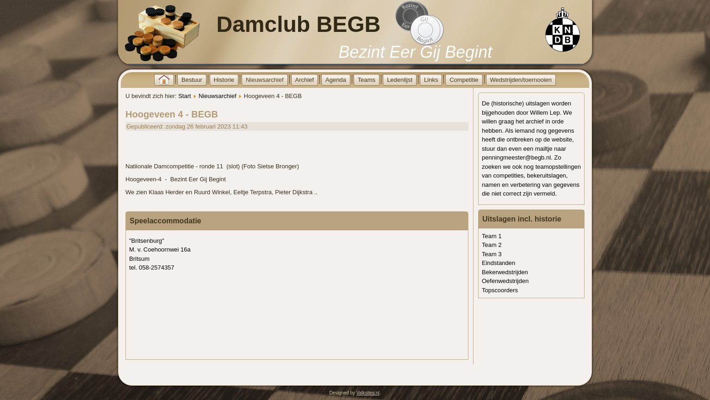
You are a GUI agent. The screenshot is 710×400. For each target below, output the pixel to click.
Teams (366, 79)
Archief (304, 79)
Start (184, 95)
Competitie (463, 79)
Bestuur (191, 79)
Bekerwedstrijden (505, 272)
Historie (224, 79)
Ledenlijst (399, 79)
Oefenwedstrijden (505, 280)
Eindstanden (498, 262)
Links (431, 79)
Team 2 (492, 244)
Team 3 (492, 254)
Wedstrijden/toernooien (521, 79)
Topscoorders (500, 290)
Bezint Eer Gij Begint (415, 52)
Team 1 (492, 236)
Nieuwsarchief (265, 79)
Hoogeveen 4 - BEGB (171, 114)
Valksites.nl (368, 392)
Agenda (335, 79)
